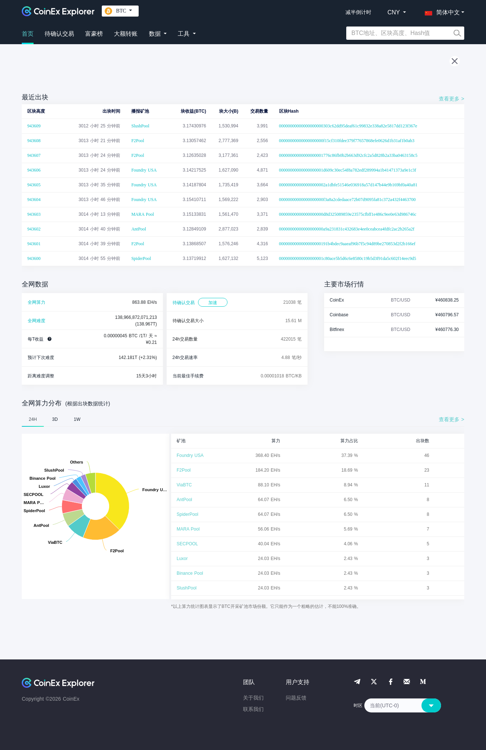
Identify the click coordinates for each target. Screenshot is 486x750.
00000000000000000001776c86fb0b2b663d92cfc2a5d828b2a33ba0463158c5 (348, 155)
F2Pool (137, 140)
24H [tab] (33, 419)
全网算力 (36, 302)
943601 (34, 243)
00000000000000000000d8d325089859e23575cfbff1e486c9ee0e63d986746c (347, 214)
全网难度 (36, 320)
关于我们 (253, 698)
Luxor (182, 558)
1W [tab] (77, 419)
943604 (34, 199)
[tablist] (243, 419)
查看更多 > (451, 99)
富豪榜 (94, 34)
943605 (34, 184)
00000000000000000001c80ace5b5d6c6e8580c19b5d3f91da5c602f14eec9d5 (347, 258)
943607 (34, 155)
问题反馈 (296, 698)
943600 (34, 258)
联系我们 (253, 709)
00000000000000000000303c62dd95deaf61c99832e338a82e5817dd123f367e (348, 125)
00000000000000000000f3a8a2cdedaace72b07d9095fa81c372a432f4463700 (347, 199)
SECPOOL (187, 543)
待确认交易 (59, 34)
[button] (440, 11)
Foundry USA (144, 170)
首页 (28, 34)
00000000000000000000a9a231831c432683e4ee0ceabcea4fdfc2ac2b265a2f (346, 229)
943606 (34, 170)
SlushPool (140, 125)
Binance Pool (190, 573)
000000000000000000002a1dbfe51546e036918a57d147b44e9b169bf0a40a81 (348, 184)
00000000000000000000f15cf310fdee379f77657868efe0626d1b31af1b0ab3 (346, 140)
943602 (34, 229)
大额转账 (126, 34)
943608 (34, 140)
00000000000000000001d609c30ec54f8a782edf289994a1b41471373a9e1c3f (347, 170)
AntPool (138, 229)
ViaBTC (184, 484)
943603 (34, 214)
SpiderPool (141, 258)
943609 (34, 125)
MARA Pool (142, 214)
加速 (212, 302)
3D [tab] (55, 419)
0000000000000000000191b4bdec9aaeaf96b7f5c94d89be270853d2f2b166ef (347, 243)
